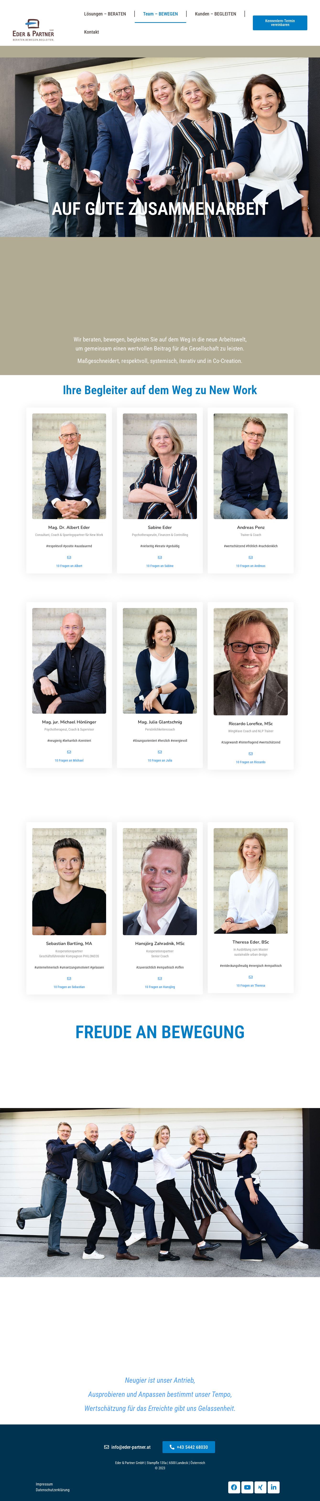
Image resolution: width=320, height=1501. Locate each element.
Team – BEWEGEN (160, 14)
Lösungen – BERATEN (105, 14)
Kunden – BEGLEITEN (215, 14)
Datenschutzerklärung (53, 1490)
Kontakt (91, 32)
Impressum (44, 1484)
